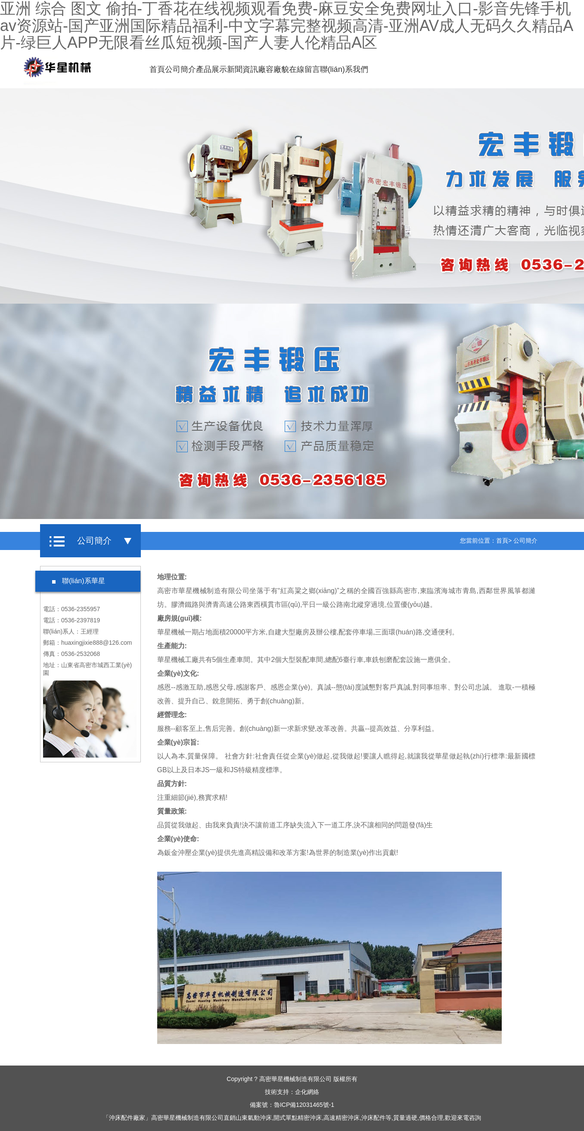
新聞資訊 (242, 69)
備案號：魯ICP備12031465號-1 (292, 1104)
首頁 (157, 69)
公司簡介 (180, 69)
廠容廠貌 (273, 69)
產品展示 (211, 69)
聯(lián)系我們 (344, 69)
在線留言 (304, 69)
